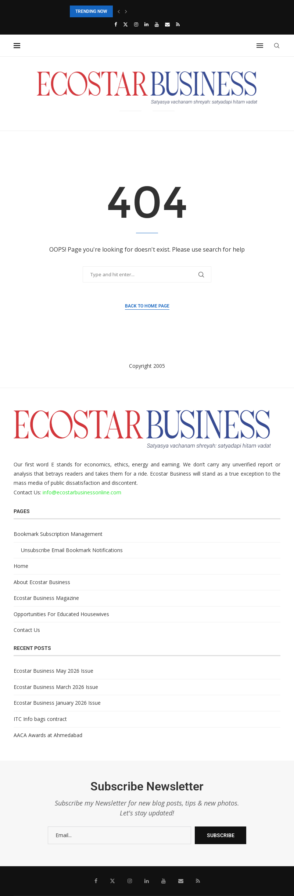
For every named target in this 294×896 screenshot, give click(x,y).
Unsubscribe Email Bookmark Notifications (72, 550)
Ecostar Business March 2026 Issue (56, 686)
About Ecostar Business (42, 582)
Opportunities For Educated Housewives (61, 614)
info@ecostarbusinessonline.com (82, 492)
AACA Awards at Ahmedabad (48, 735)
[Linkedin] (146, 24)
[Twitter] (125, 24)
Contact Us (27, 629)
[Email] (167, 24)
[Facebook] (115, 24)
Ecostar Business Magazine (46, 597)
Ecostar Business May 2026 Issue (53, 670)
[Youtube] (157, 24)
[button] (119, 11)
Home (21, 565)
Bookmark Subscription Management (58, 533)
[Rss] (178, 24)
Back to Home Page (147, 306)
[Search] (276, 45)
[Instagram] (136, 24)
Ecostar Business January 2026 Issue (57, 702)
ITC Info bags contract (40, 718)
